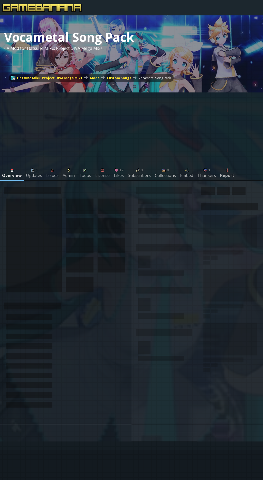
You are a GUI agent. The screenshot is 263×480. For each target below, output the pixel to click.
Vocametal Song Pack (154, 78)
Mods (94, 78)
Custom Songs (119, 78)
